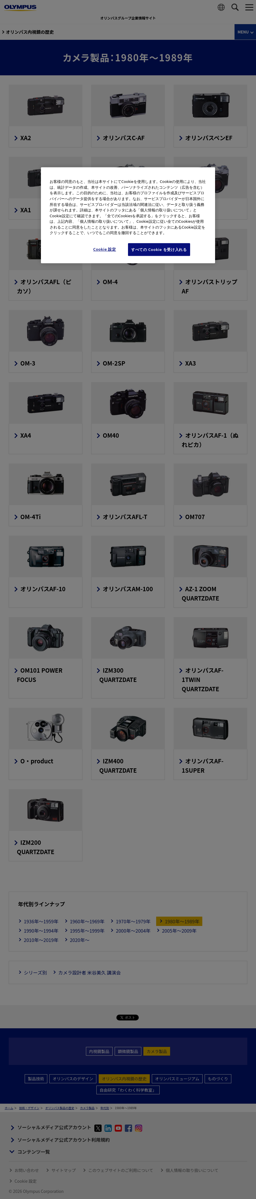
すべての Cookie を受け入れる (159, 249)
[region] (128, 215)
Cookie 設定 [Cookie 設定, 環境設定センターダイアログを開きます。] (104, 249)
